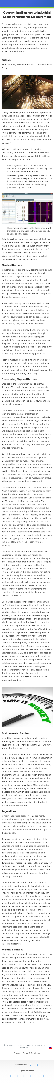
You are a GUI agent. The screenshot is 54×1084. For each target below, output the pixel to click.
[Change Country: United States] (50, 1047)
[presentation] (27, 542)
